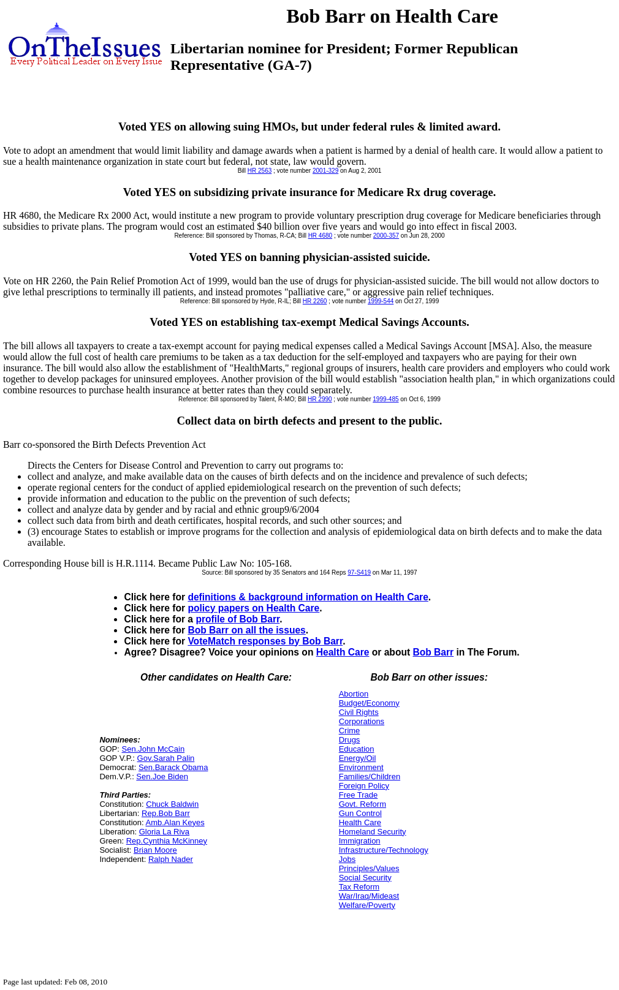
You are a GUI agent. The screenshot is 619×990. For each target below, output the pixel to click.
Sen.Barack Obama (173, 767)
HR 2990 (320, 399)
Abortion (353, 693)
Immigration (360, 840)
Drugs (349, 739)
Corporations (361, 721)
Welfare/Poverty (367, 905)
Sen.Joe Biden (162, 776)
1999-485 (385, 399)
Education (356, 749)
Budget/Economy (369, 703)
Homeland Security (372, 831)
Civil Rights (359, 712)
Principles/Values (369, 868)
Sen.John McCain (153, 749)
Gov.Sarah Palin (166, 758)
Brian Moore (155, 850)
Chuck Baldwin (172, 804)
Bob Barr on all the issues (246, 630)
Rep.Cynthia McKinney (166, 840)
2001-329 (325, 170)
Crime (349, 730)
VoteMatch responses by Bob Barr (265, 641)
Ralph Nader (170, 859)
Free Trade (358, 794)
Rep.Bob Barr (166, 813)
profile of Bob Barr (237, 619)
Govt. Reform (362, 804)
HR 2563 (260, 170)
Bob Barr (433, 652)
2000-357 (386, 235)
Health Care (343, 652)
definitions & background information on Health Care (308, 597)
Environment (361, 767)
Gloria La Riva (164, 831)
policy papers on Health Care (253, 608)
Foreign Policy (364, 785)
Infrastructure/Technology (383, 850)
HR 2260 (315, 301)
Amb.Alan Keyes (175, 822)
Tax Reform (359, 886)
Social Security (365, 877)
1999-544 (380, 301)
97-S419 (359, 572)
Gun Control (360, 813)
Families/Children (369, 776)
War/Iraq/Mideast (369, 896)
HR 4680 (320, 235)
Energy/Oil (357, 758)
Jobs (347, 859)
